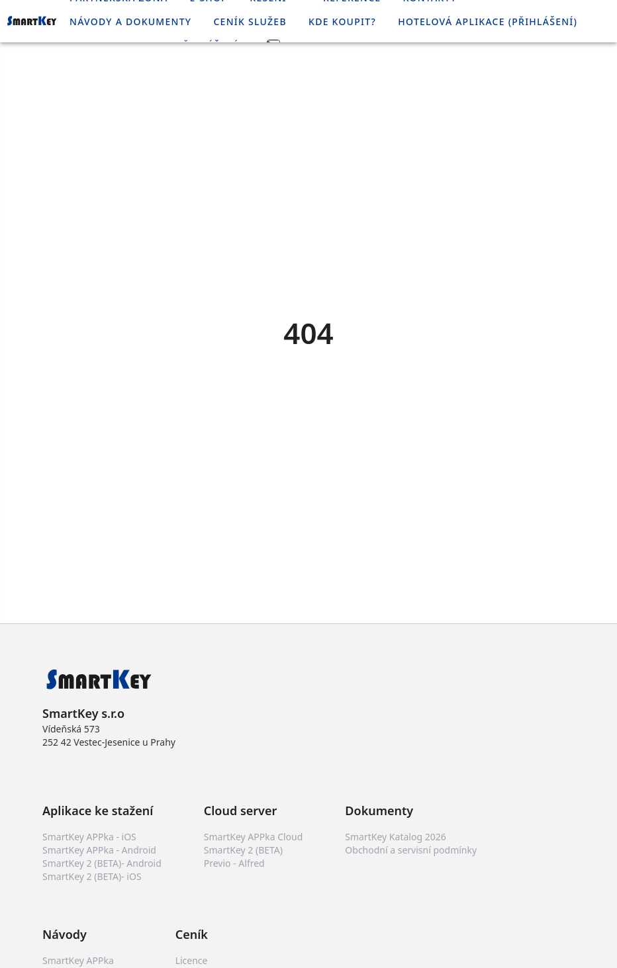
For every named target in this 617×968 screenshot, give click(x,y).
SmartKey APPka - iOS (89, 836)
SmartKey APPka (78, 960)
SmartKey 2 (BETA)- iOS (92, 876)
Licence (191, 960)
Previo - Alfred (234, 863)
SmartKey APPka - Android (99, 850)
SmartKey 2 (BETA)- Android (102, 863)
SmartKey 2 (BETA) (243, 850)
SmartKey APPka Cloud (253, 836)
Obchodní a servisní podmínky (411, 850)
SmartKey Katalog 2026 (395, 836)
